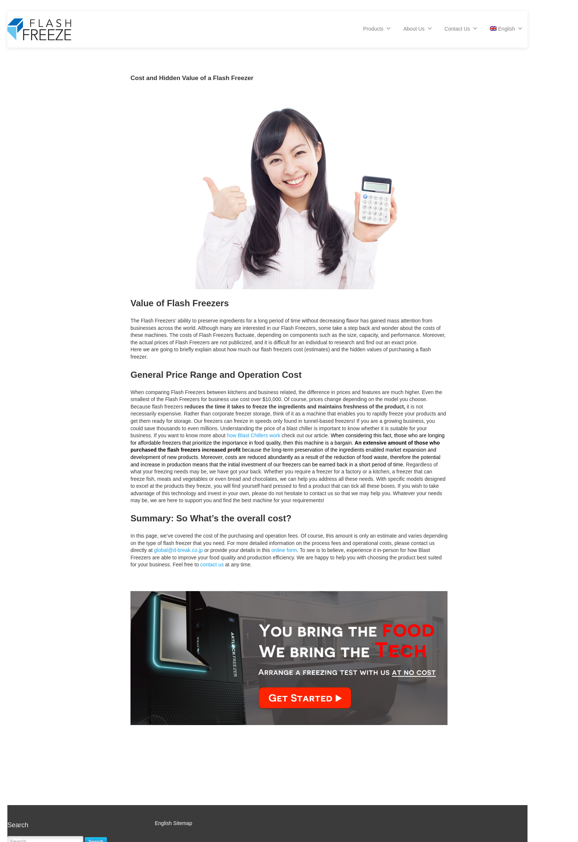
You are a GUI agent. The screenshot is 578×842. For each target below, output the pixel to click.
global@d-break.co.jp (178, 550)
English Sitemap (173, 823)
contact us (212, 564)
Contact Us (461, 28)
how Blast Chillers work (253, 435)
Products (377, 28)
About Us (417, 28)
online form (284, 550)
